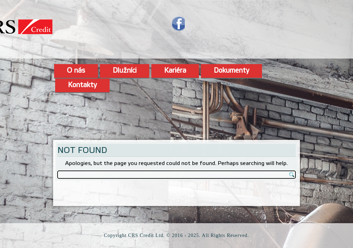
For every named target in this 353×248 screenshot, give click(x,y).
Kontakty (82, 85)
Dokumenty (231, 71)
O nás (76, 71)
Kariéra (175, 71)
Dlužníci (125, 71)
